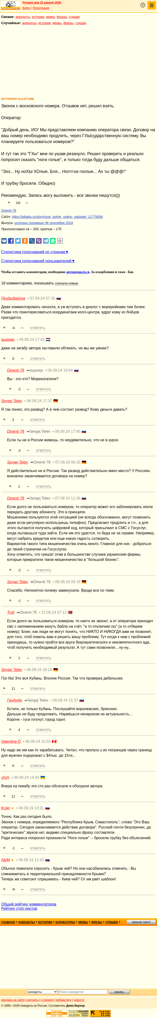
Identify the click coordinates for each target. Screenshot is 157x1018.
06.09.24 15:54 (38, 741)
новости (79, 1000)
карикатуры (65, 922)
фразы (62, 17)
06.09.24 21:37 (65, 700)
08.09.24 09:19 (67, 582)
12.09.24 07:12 (54, 612)
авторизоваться (77, 272)
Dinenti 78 (8, 210)
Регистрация (41, 8)
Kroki (5, 808)
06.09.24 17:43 (31, 340)
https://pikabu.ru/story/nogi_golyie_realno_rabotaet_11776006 (57, 217)
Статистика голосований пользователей (36, 261)
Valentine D (11, 741)
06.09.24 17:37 (39, 401)
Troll (10, 612)
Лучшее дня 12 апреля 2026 (41, 2)
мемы (50, 17)
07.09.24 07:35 (42, 298)
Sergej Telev (11, 401)
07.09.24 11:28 (67, 498)
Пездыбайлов (13, 298)
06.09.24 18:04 (60, 370)
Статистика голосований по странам (33, 252)
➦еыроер (34, 370)
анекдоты (22, 17)
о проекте (47, 1000)
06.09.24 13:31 (31, 808)
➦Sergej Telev (38, 431)
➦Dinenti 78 (40, 462)
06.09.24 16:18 (39, 670)
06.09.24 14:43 (26, 777)
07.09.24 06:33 (67, 462)
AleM (5, 860)
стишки (74, 17)
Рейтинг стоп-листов (19, 908)
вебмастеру (63, 1000)
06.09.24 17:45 (67, 431)
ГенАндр (14, 700)
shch (5, 777)
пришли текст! (141, 922)
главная (8, 922)
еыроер (7, 340)
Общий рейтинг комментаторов (28, 904)
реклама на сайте (13, 1000)
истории (38, 17)
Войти (26, 8)
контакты (33, 1000)
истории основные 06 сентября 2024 (43, 223)
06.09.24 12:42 (31, 860)
